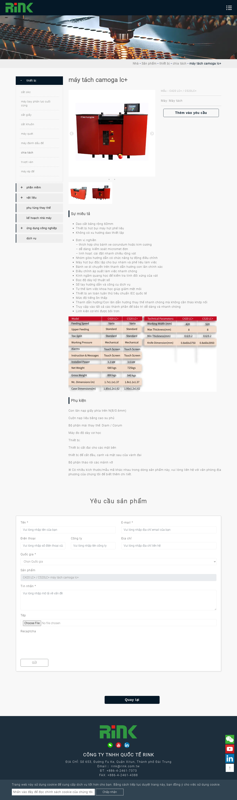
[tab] (39, 80)
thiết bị (164, 63)
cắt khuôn (27, 124)
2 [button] (114, 179)
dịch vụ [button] (31, 238)
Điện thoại (28, 538)
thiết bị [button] (31, 80)
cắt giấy (26, 114)
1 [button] (109, 179)
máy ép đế (27, 171)
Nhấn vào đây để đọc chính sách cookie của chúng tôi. (53, 792)
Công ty (76, 538)
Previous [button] (71, 133)
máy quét (27, 133)
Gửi (34, 662)
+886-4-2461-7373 (122, 770)
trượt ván (27, 162)
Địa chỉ (126, 538)
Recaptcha (28, 631)
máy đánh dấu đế (32, 143)
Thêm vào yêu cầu (191, 113)
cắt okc (26, 92)
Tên (24, 522)
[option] (112, 133)
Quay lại (118, 700)
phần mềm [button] (33, 187)
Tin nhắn (28, 586)
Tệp (23, 615)
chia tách (179, 63)
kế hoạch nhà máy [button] (38, 218)
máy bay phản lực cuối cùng (36, 103)
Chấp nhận (110, 792)
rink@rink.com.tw (125, 766)
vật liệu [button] (31, 197)
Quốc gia (28, 554)
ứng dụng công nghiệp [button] (41, 228)
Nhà (136, 63)
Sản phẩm (149, 63)
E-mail (127, 522)
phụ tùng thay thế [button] (38, 208)
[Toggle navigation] (229, 7)
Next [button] (151, 133)
